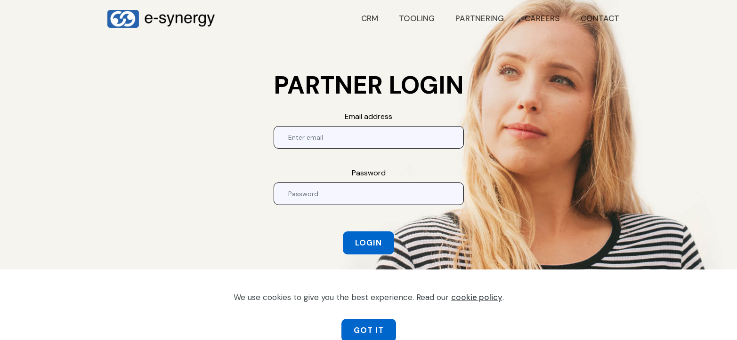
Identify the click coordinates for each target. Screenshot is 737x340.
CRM (369, 18)
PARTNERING (479, 18)
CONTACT (600, 18)
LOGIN (368, 242)
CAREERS (542, 18)
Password (369, 173)
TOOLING (417, 18)
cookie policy (476, 309)
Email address (368, 116)
